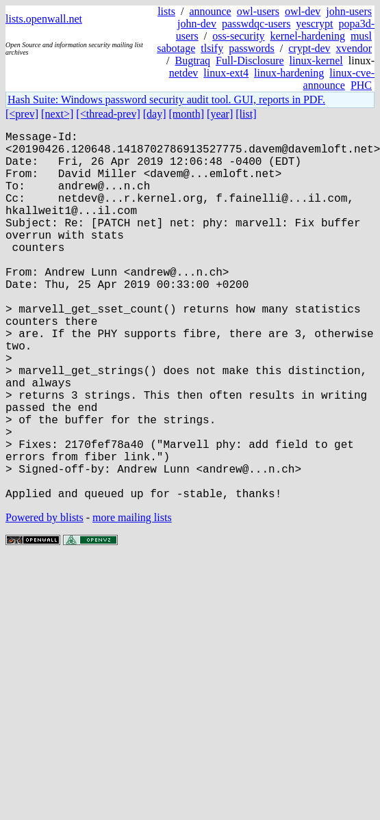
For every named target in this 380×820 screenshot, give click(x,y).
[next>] (57, 114)
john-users (349, 11)
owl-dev (302, 11)
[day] (154, 114)
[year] (220, 114)
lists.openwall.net (43, 19)
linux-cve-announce (339, 79)
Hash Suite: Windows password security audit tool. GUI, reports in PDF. (166, 99)
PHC (361, 85)
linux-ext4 (226, 73)
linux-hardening (289, 73)
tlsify (212, 48)
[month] (187, 114)
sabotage (176, 48)
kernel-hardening (307, 36)
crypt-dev (309, 48)
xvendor (354, 48)
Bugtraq (192, 60)
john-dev (196, 23)
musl (361, 36)
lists (166, 11)
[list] (246, 114)
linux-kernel (316, 60)
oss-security (238, 36)
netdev (184, 73)
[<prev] (21, 114)
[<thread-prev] (108, 114)
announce (210, 11)
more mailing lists (132, 599)
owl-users (258, 11)
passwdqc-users (256, 23)
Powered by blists (44, 599)
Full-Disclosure (250, 60)
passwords (252, 48)
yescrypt (314, 23)
